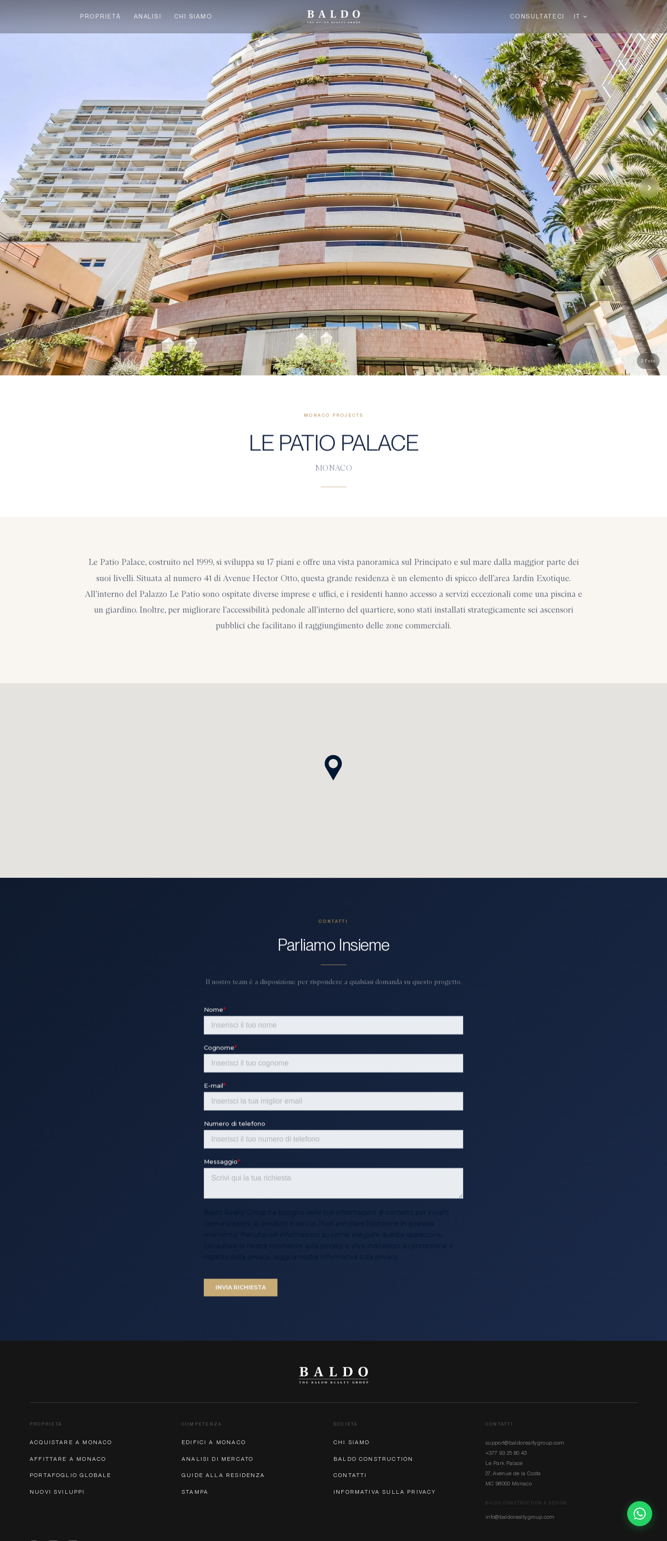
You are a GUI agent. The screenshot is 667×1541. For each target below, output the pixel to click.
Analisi (148, 16)
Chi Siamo (193, 16)
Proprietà (100, 16)
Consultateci (537, 16)
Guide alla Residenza (223, 1475)
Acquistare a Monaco (71, 1442)
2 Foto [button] (648, 360)
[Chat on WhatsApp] (639, 1513)
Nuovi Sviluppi (57, 1492)
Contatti (350, 1475)
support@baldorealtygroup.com (525, 1443)
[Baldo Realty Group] (333, 1375)
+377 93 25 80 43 (506, 1453)
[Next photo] (649, 188)
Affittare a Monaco (68, 1459)
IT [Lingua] (580, 16)
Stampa (195, 1492)
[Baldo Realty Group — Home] (333, 16)
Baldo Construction (373, 1459)
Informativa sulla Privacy (385, 1492)
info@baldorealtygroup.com (520, 1517)
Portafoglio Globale (70, 1475)
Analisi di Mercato (217, 1459)
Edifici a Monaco (214, 1442)
